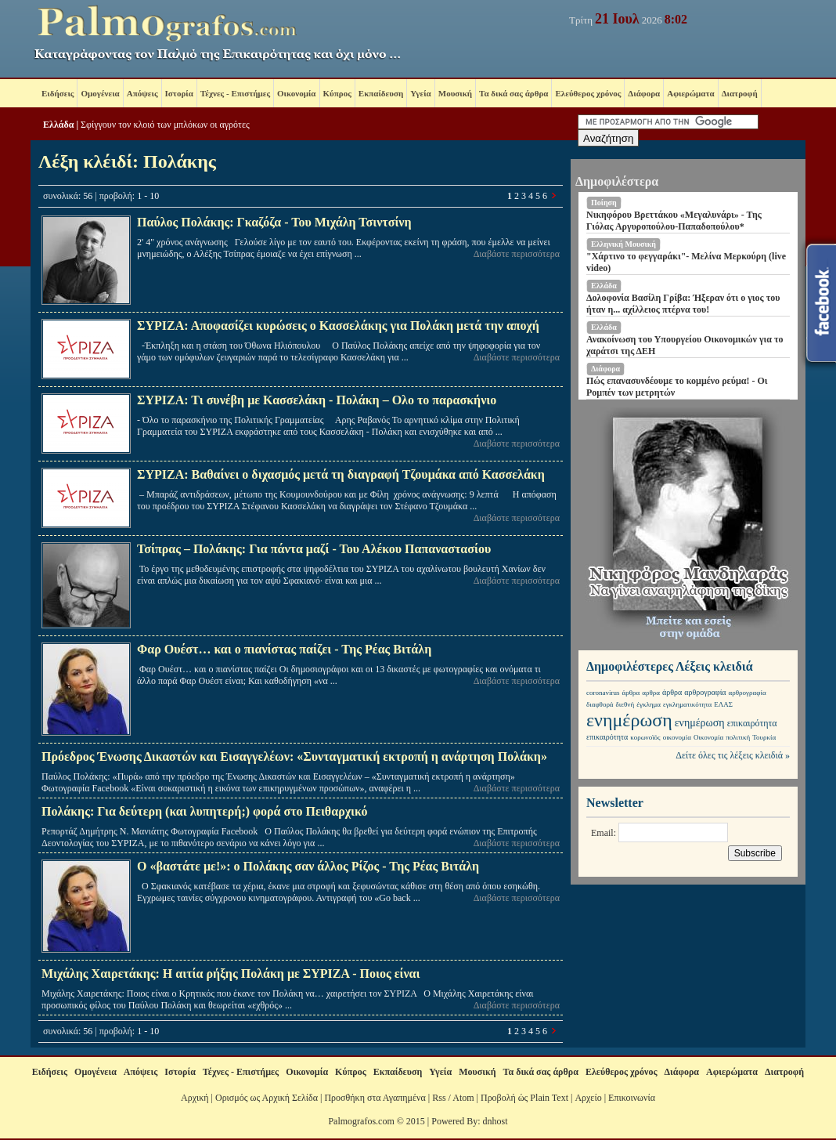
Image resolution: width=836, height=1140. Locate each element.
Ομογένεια (100, 93)
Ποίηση (604, 202)
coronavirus (603, 693)
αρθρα (651, 693)
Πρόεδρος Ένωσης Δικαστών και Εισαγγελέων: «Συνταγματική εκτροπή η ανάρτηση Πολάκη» (294, 756)
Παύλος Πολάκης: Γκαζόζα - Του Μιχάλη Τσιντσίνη (274, 222)
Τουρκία (764, 737)
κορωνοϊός (645, 737)
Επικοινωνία (631, 1097)
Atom (463, 1097)
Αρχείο (588, 1097)
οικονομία (677, 737)
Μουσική (455, 93)
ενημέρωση (629, 720)
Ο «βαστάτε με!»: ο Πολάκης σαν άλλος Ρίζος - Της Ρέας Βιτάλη (308, 866)
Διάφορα (644, 93)
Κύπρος (337, 93)
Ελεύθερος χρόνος (588, 93)
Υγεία (420, 93)
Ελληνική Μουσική (623, 244)
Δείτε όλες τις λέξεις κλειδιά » (733, 755)
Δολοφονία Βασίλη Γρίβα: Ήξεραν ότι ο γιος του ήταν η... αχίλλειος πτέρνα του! (683, 303)
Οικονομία (296, 93)
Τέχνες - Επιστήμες (235, 93)
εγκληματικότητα (687, 704)
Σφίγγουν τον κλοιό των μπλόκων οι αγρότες (165, 124)
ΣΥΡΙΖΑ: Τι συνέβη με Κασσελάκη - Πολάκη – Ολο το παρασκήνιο (316, 400)
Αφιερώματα (690, 93)
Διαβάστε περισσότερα (517, 253)
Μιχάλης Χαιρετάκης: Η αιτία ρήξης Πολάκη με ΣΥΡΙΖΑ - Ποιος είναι (230, 973)
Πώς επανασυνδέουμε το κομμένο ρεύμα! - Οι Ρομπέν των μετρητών (677, 386)
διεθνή (625, 704)
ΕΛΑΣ (723, 704)
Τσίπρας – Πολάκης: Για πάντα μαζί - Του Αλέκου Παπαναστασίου (314, 549)
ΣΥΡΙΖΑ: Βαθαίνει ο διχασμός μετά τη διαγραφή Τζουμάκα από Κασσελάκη (341, 474)
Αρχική (195, 1097)
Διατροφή (740, 93)
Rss (438, 1097)
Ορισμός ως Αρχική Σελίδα (266, 1097)
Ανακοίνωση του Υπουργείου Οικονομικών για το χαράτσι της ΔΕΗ (685, 345)
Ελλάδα (58, 124)
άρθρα (631, 693)
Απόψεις (142, 93)
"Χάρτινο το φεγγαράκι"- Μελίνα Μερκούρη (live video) (686, 262)
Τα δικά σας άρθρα (513, 93)
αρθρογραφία (705, 692)
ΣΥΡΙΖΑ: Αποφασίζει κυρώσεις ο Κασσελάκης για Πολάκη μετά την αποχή (338, 325)
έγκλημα (648, 704)
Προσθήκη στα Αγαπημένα (374, 1097)
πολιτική (738, 737)
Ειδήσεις (57, 93)
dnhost (495, 1121)
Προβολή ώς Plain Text (524, 1097)
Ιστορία (179, 93)
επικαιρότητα (752, 723)
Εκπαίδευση (381, 93)
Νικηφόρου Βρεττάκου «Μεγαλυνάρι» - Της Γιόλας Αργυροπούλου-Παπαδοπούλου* (674, 220)
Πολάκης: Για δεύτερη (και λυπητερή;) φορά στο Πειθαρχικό (204, 811)
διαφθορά (600, 704)
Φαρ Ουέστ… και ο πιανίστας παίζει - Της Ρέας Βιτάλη (284, 649)
